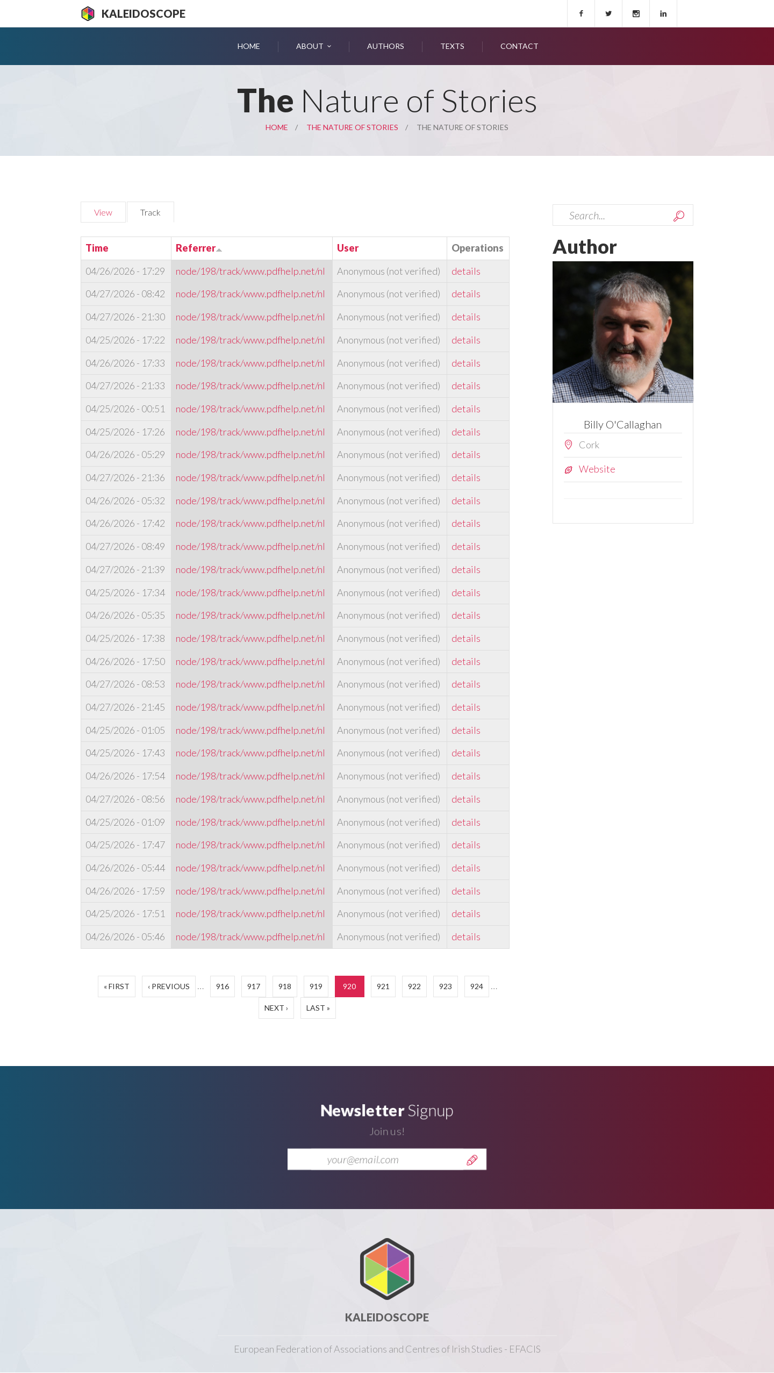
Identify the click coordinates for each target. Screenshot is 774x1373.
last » (318, 1007)
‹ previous (169, 986)
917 (253, 986)
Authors (385, 46)
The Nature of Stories (352, 127)
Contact (519, 46)
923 (445, 986)
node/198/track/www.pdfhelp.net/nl (250, 271)
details (466, 271)
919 (316, 986)
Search (678, 216)
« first (117, 986)
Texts (452, 46)
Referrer (199, 248)
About (310, 46)
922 (414, 986)
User (348, 248)
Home (249, 46)
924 (476, 986)
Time (97, 248)
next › (276, 1007)
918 (284, 986)
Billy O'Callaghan (623, 424)
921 (383, 986)
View (103, 212)
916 (222, 986)
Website (597, 469)
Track (157, 210)
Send (471, 1173)
